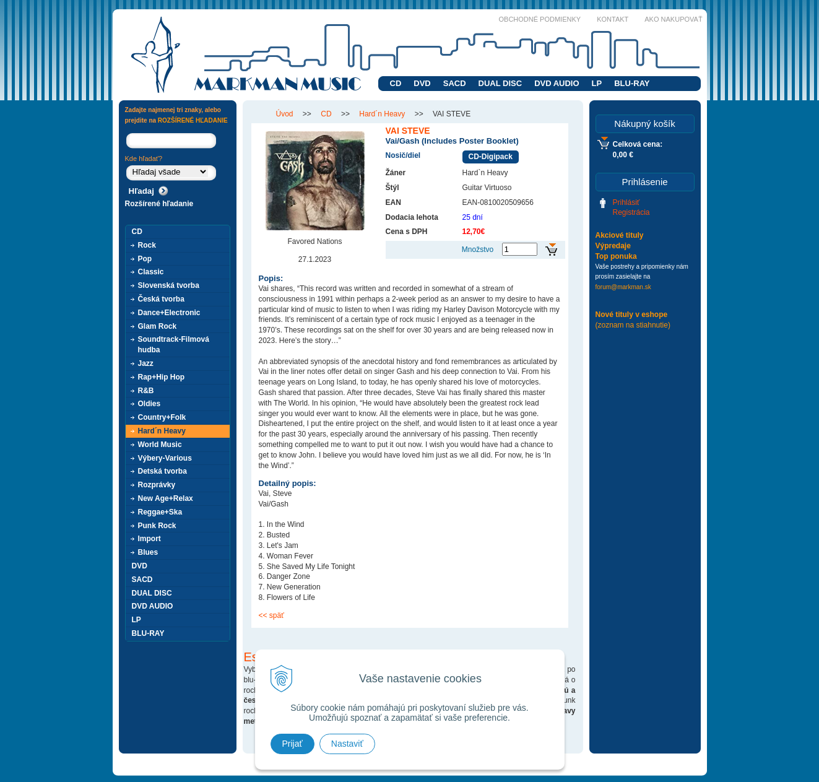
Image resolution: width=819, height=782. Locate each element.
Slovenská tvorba (168, 285)
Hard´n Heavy (162, 431)
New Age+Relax (165, 498)
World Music (160, 444)
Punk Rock (157, 525)
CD (396, 83)
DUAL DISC (500, 83)
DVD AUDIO (556, 83)
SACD (454, 83)
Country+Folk (162, 417)
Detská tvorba (162, 471)
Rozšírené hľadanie (159, 203)
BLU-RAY (631, 83)
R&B (146, 390)
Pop (145, 258)
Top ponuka (616, 256)
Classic (151, 271)
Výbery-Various (165, 458)
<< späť (271, 615)
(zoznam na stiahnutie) (633, 325)
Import (149, 538)
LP (597, 83)
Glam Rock (157, 326)
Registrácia (631, 212)
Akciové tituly (620, 235)
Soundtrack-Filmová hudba (173, 344)
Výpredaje (613, 245)
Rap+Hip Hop (161, 377)
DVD (422, 83)
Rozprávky (157, 484)
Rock (147, 245)
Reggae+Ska (160, 512)
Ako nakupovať (673, 19)
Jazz (146, 363)
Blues (148, 552)
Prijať (292, 744)
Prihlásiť (626, 202)
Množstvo (477, 249)
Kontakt (612, 19)
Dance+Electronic (169, 312)
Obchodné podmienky (540, 19)
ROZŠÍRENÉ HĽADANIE (193, 120)
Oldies (149, 403)
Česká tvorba (161, 299)
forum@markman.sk (623, 287)
